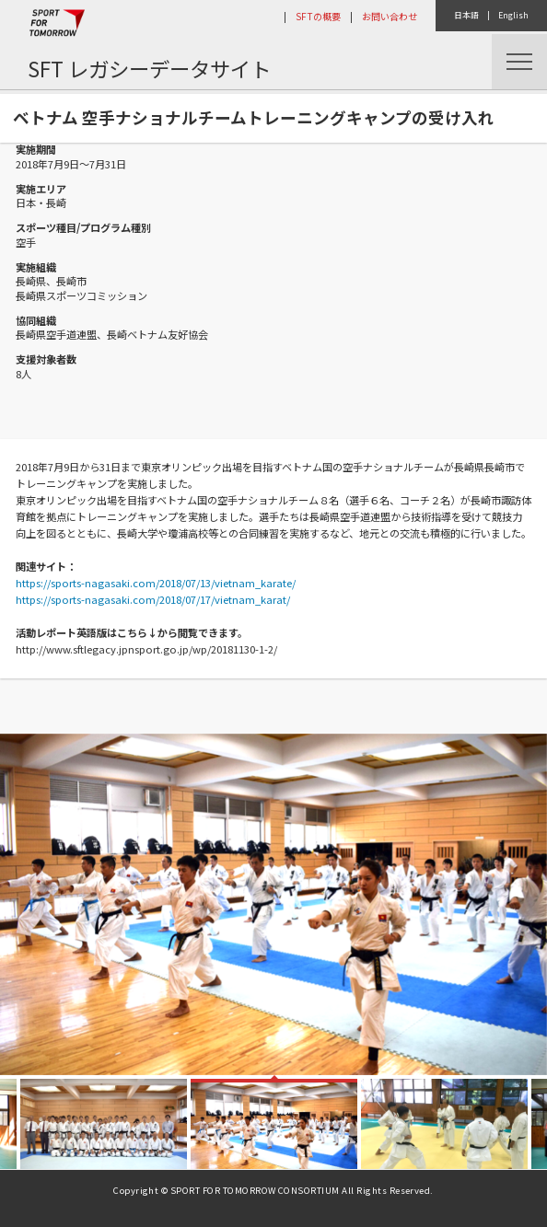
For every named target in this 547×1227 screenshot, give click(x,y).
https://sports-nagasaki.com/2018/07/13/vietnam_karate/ (156, 582)
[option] (273, 904)
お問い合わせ (389, 16)
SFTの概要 (318, 16)
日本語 (466, 15)
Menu (519, 61)
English (513, 15)
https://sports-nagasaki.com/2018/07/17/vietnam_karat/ (153, 599)
